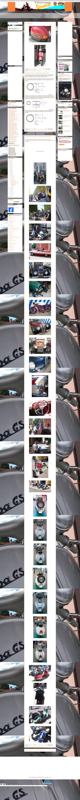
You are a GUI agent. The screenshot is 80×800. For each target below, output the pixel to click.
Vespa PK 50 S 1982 (12, 118)
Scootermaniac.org (11, 249)
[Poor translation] (4, 784)
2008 (10, 196)
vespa (41, 130)
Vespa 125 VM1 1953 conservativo (14, 134)
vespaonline (45, 130)
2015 (10, 166)
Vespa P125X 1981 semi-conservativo (14, 114)
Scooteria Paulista (11, 235)
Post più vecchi (52, 750)
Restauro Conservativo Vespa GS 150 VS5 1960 (66, 126)
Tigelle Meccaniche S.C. (12, 220)
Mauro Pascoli (11, 250)
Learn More (41, 1)
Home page (40, 750)
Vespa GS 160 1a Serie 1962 (13, 127)
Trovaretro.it (10, 219)
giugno (11, 189)
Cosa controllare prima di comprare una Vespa (66, 111)
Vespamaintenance (11, 247)
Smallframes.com (11, 246)
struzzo (39, 130)
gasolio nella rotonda (37, 70)
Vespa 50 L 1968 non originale (13, 123)
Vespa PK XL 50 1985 (12, 115)
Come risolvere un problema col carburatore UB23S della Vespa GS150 (67, 116)
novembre (11, 176)
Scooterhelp (10, 238)
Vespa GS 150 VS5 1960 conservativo (14, 120)
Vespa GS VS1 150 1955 (12, 111)
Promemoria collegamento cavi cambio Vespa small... (67, 131)
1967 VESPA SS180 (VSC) (12, 243)
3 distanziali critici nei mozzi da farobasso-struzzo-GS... (37, 73)
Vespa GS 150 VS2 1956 (12, 130)
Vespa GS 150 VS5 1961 (12, 125)
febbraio (11, 193)
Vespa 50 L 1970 (11, 122)
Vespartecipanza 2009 (40, 746)
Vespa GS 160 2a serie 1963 (13, 119)
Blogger (50, 777)
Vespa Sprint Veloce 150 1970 (13, 128)
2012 (10, 170)
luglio (11, 188)
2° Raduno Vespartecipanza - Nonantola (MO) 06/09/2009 (37, 136)
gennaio (11, 194)
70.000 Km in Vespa (11, 231)
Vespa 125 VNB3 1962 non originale (14, 136)
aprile (11, 190)
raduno (33, 746)
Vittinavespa (10, 234)
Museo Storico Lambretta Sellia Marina (14, 237)
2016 (10, 165)
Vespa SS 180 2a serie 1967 (13, 116)
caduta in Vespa (30, 70)
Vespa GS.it (10, 241)
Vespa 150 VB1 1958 (12, 137)
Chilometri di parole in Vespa (13, 229)
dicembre (11, 175)
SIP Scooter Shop (11, 222)
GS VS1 (33, 130)
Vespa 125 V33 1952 (12, 112)
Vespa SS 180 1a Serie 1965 (13, 126)
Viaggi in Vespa (11, 232)
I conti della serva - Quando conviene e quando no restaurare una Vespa (65, 76)
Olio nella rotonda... (29, 23)
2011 (10, 171)
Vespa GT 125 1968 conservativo (13, 124)
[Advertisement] (34, 15)
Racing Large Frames (12, 244)
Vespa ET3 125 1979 (12, 110)
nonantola (29, 746)
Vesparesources (11, 225)
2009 (10, 174)
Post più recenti (28, 750)
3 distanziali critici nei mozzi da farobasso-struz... (14, 182)
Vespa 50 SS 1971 (11, 135)
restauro (36, 130)
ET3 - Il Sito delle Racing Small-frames (14, 228)
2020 (10, 160)
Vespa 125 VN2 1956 (12, 121)
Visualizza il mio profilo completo (13, 105)
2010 (10, 173)
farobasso (29, 130)
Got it (45, 1)
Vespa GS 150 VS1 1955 (12, 132)
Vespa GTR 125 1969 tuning (13, 131)
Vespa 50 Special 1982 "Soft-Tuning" (14, 117)
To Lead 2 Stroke (11, 226)
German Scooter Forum (12, 240)
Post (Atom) (41, 753)
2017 (10, 164)
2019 (10, 161)
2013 (10, 169)
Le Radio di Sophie (11, 217)
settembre (11, 179)
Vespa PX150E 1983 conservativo (14, 133)
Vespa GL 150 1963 (11, 113)
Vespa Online (10, 223)
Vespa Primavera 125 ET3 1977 (13, 129)
